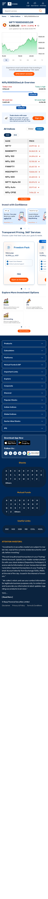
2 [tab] (25, 229)
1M (21, 60)
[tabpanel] (14, 216)
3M (28, 60)
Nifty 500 (10, 177)
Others (8, 483)
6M (35, 60)
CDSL (32, 529)
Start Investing (24, 331)
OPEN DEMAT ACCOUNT (24, 74)
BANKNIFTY (11, 151)
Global (30, 129)
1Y (42, 60)
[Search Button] (40, 10)
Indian (39, 129)
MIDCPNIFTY (11, 172)
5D (13, 60)
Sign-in (38, 118)
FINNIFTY (10, 166)
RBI (26, 529)
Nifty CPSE (10, 192)
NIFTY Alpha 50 (13, 182)
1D (6, 60)
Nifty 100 (9, 156)
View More (24, 199)
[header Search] (22, 11)
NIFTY (8, 146)
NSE (13, 529)
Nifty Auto (10, 187)
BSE (7, 529)
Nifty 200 (10, 161)
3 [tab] (29, 229)
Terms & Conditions (34, 605)
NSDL (40, 529)
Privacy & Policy (18, 605)
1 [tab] (21, 229)
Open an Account (19, 280)
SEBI (20, 529)
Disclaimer (6, 605)
